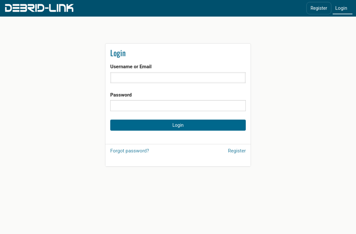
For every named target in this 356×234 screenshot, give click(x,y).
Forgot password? (129, 151)
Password (121, 95)
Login (341, 8)
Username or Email (131, 67)
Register (319, 8)
